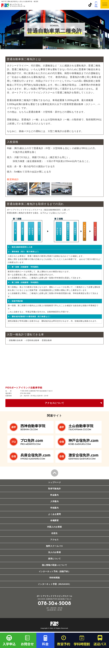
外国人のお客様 (54, 527)
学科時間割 (54, 578)
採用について (54, 558)
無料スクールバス (54, 546)
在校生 (54, 533)
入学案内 (54, 501)
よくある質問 (54, 514)
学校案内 (54, 508)
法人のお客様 (54, 552)
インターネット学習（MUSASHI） (54, 584)
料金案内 (54, 495)
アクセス (54, 539)
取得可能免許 (54, 488)
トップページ (54, 482)
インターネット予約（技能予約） (54, 571)
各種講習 (54, 520)
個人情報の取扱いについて (54, 565)
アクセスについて (54, 403)
